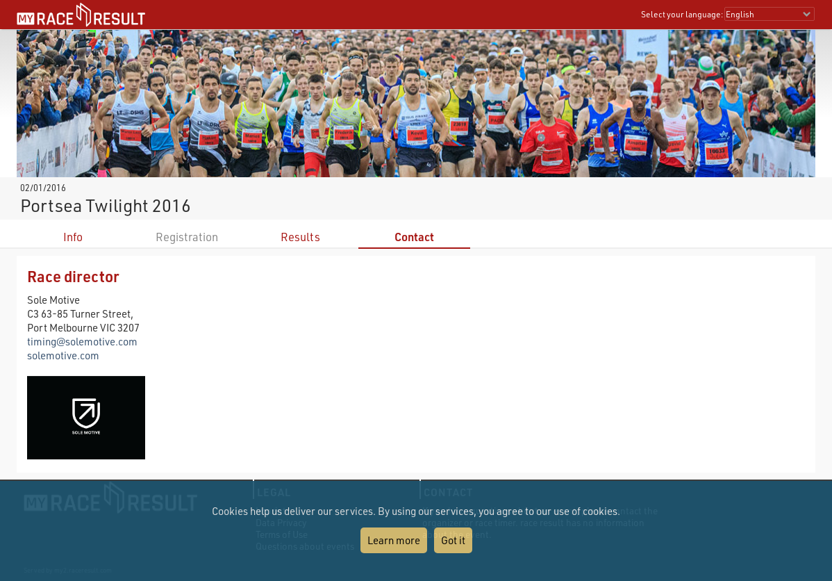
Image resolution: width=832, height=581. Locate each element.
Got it (453, 540)
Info (73, 236)
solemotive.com (63, 355)
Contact (414, 236)
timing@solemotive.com (82, 341)
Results (300, 236)
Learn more (393, 540)
